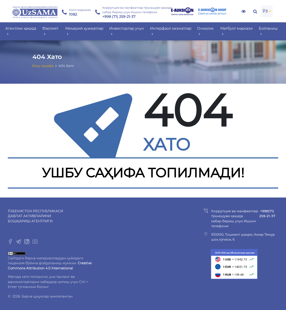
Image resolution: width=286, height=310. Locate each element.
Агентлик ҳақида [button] (20, 31)
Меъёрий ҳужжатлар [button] (84, 31)
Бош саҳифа (43, 66)
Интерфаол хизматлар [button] (170, 31)
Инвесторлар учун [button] (126, 31)
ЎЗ (265, 11)
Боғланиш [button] (268, 31)
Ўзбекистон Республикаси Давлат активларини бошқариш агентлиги (35, 216)
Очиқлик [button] (205, 31)
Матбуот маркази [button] (236, 31)
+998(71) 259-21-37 (267, 213)
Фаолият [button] (50, 31)
